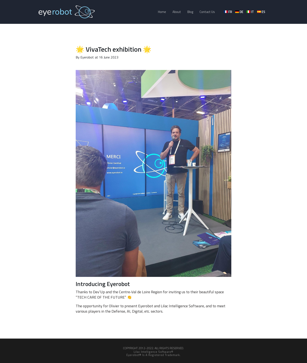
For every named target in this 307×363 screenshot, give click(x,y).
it (250, 11)
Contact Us (207, 11)
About (176, 11)
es (261, 11)
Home (162, 11)
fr (228, 11)
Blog (190, 11)
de (239, 11)
